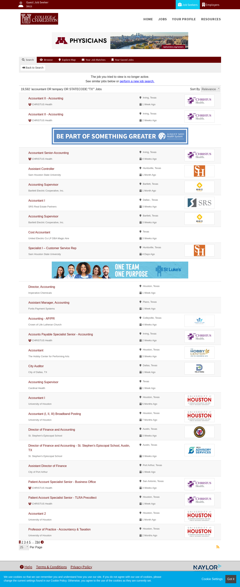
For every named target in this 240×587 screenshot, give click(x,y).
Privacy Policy (81, 566)
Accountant (35, 350)
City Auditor (36, 366)
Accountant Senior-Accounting (48, 152)
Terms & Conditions (51, 566)
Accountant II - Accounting (45, 98)
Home (148, 19)
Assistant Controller (41, 168)
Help (26, 566)
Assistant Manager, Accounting (48, 302)
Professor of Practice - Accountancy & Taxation (59, 529)
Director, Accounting (41, 286)
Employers (210, 4)
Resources (211, 19)
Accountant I (36, 200)
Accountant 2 (37, 513)
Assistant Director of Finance (47, 465)
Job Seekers (188, 4)
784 (37, 542)
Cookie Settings (212, 579)
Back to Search (33, 67)
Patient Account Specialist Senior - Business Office (62, 481)
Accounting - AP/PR (41, 318)
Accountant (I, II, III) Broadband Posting (54, 413)
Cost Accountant (39, 232)
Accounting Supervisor (43, 184)
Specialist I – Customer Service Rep (52, 248)
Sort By (195, 89)
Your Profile (184, 19)
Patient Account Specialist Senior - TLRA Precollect (62, 497)
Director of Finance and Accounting (51, 429)
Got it (230, 579)
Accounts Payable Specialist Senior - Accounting (60, 334)
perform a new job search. (137, 81)
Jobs (162, 19)
